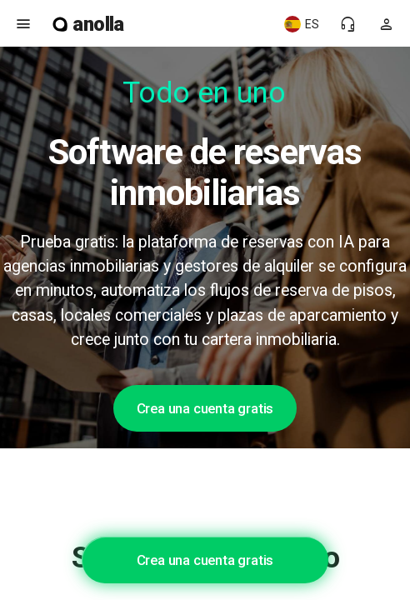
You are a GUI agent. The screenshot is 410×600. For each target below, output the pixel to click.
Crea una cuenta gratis (205, 408)
